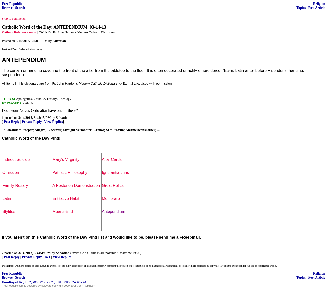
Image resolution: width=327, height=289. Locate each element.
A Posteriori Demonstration (76, 185)
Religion (319, 4)
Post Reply (11, 122)
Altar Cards (112, 159)
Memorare (111, 198)
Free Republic (12, 4)
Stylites (8, 211)
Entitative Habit (65, 198)
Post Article (316, 8)
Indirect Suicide (16, 159)
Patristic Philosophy (69, 172)
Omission (10, 172)
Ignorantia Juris (115, 172)
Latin (6, 198)
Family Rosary (15, 185)
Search (20, 8)
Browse (7, 8)
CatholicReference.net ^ (19, 32)
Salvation (62, 118)
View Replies (53, 122)
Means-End (62, 211)
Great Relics (113, 185)
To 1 (47, 257)
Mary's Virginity (65, 159)
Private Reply (32, 122)
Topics (301, 8)
